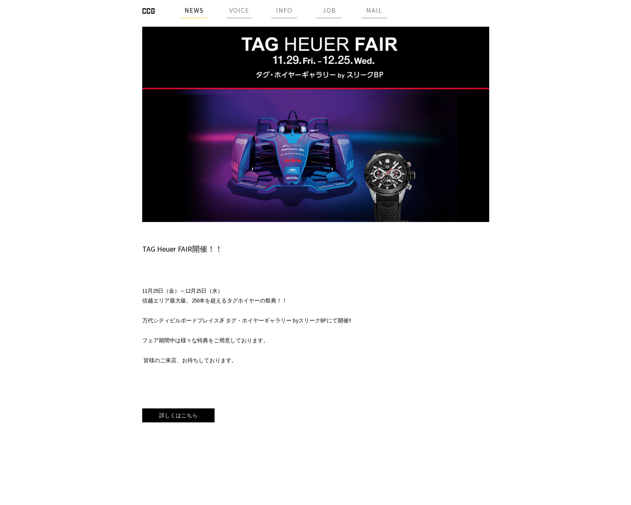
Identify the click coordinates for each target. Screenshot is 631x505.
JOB (329, 10)
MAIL (374, 10)
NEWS (194, 10)
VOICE (239, 10)
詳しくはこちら (178, 415)
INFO (284, 10)
